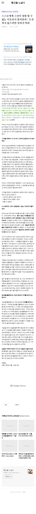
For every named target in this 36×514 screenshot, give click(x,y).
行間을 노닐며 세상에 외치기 (11, 491)
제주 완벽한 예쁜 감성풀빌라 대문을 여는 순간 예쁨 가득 (18, 60)
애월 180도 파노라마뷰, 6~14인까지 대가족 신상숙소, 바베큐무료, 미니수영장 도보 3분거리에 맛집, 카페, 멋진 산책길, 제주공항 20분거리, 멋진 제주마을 (12, 50)
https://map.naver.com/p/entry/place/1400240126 (16, 43)
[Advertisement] (18, 79)
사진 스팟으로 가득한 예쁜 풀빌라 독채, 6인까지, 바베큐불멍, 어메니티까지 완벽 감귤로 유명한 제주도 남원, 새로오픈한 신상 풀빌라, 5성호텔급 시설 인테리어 (18, 63)
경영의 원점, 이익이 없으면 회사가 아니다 (15, 108)
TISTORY (18, 510)
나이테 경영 (5, 110)
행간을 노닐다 (18, 3)
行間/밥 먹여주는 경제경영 (10, 11)
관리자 (24, 510)
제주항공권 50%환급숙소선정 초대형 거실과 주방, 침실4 (12, 47)
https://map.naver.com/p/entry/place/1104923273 (16, 57)
